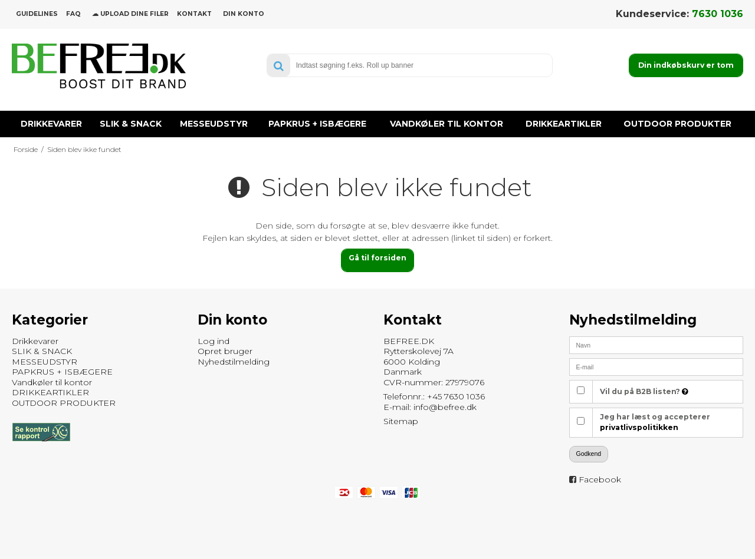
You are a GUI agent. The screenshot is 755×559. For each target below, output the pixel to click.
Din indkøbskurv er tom (686, 65)
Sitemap (400, 421)
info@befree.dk (445, 407)
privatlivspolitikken (639, 427)
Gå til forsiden (377, 257)
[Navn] (656, 344)
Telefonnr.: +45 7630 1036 (434, 396)
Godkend (589, 453)
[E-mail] (656, 366)
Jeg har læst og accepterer (655, 422)
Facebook (600, 479)
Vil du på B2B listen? (644, 391)
